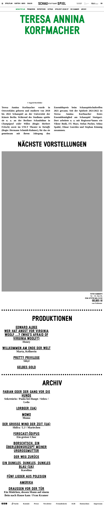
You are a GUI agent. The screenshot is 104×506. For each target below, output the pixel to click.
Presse (36, 504)
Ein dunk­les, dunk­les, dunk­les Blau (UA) (26, 465)
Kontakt (26, 504)
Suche (16, 504)
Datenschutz (84, 504)
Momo (26, 414)
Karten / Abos (19, 3)
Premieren (31, 9)
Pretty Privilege (26, 358)
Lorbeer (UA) (26, 408)
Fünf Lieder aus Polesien (26, 476)
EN (101, 3)
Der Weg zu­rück (26, 457)
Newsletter (47, 504)
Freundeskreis (61, 504)
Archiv (83, 9)
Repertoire (41, 9)
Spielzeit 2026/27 (61, 9)
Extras (50, 9)
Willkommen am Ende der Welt (26, 348)
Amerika (26, 482)
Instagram (4, 503)
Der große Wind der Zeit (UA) (26, 424)
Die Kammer (74, 9)
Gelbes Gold (26, 367)
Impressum (98, 504)
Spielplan (8, 3)
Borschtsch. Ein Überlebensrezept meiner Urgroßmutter (26, 447)
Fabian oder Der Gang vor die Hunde (26, 393)
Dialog (29, 3)
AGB (73, 504)
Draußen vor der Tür (26, 489)
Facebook (2, 503)
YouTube (6, 503)
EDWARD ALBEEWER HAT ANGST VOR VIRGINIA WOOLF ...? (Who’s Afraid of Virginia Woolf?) (26, 333)
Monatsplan (20, 9)
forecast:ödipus (26, 434)
